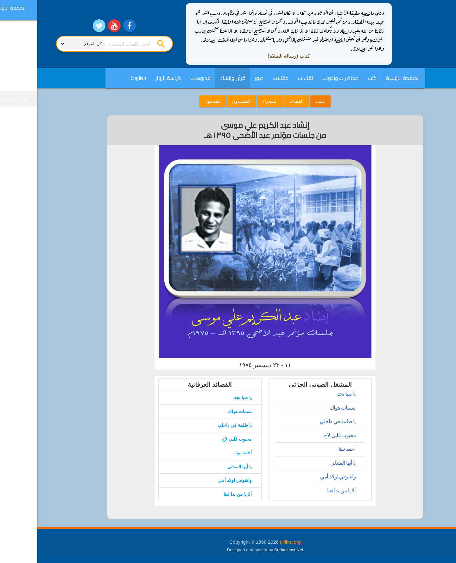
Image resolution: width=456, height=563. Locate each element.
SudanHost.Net (251, 549)
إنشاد (283, 101)
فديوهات (163, 78)
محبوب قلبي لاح (303, 435)
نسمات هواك (306, 408)
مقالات (243, 78)
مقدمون (175, 101)
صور (222, 78)
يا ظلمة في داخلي (301, 421)
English (101, 78)
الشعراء (233, 101)
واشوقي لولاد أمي (301, 477)
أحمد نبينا (310, 449)
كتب (335, 78)
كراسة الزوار (131, 78)
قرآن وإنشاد (195, 78)
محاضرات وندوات (303, 78)
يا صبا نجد (309, 394)
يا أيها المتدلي (306, 463)
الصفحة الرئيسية (366, 78)
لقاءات (268, 78)
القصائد (259, 101)
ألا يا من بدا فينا (304, 491)
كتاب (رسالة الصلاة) (252, 56)
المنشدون (204, 101)
